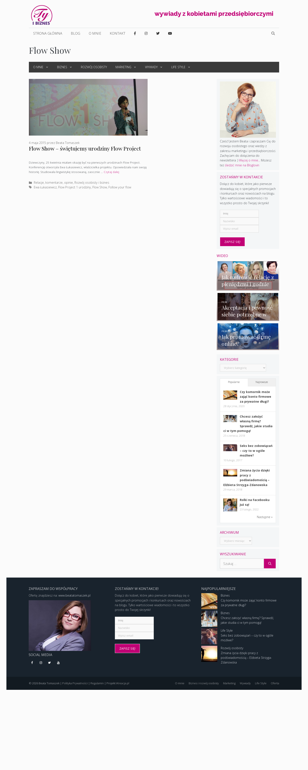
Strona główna (47, 33)
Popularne (234, 383)
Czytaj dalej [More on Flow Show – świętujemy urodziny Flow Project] (111, 172)
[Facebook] (32, 663)
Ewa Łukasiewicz (45, 187)
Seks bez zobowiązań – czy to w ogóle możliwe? (256, 451)
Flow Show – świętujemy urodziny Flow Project (85, 148)
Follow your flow (119, 187)
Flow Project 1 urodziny (74, 187)
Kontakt (117, 33)
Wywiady (156, 67)
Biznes (67, 67)
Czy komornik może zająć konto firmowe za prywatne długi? (255, 397)
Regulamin (97, 684)
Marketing (128, 67)
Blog (75, 33)
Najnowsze (262, 383)
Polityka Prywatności (75, 684)
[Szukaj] (270, 564)
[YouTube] (58, 663)
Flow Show (99, 187)
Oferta (275, 684)
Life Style (183, 67)
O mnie (95, 33)
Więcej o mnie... (249, 160)
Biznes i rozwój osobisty (204, 684)
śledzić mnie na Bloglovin (242, 165)
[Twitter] (49, 663)
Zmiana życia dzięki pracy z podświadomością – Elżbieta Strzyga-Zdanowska (246, 658)
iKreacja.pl (122, 684)
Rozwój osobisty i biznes (91, 182)
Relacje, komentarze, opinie (53, 182)
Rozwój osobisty (94, 67)
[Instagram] (40, 663)
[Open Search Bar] (273, 33)
